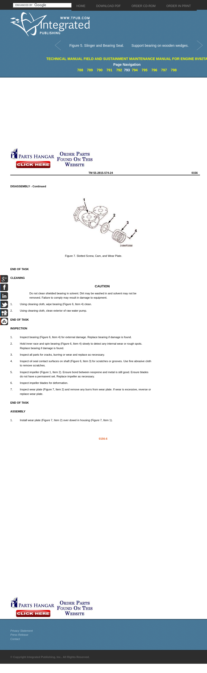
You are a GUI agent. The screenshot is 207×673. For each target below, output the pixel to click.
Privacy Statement (21, 630)
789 (90, 70)
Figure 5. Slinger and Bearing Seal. (96, 46)
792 (119, 70)
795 (144, 70)
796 (154, 70)
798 (174, 70)
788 (80, 70)
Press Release (19, 634)
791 (109, 70)
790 (99, 70)
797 (164, 70)
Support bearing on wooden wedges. (160, 46)
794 (135, 70)
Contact (15, 638)
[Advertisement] (69, 113)
